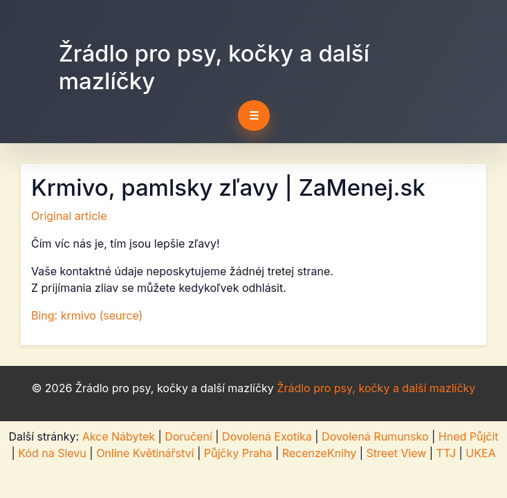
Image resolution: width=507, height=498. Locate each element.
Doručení (188, 436)
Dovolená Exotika (267, 436)
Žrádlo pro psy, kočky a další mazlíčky (214, 67)
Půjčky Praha (238, 453)
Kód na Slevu (52, 453)
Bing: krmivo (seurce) (86, 315)
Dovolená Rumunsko (375, 436)
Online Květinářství (145, 453)
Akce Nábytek (118, 436)
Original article (69, 216)
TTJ (446, 453)
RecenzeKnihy (319, 453)
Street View (397, 453)
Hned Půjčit (469, 436)
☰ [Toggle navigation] (254, 115)
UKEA (480, 453)
